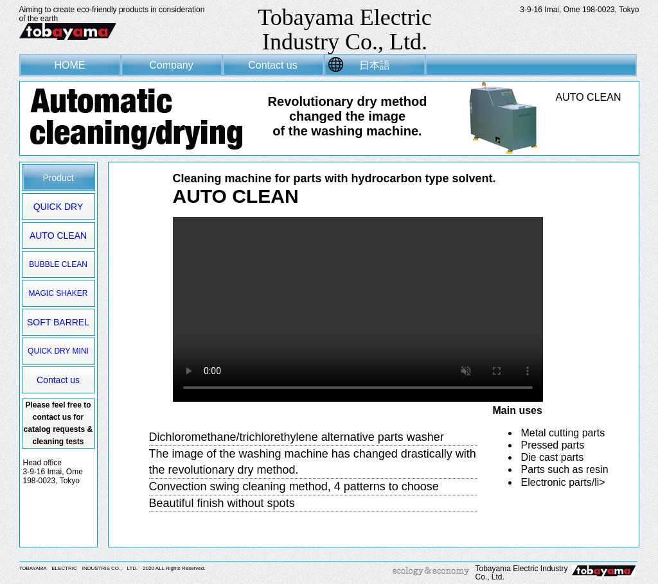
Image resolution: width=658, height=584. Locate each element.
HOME (70, 65)
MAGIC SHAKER (57, 293)
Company (171, 65)
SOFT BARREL (58, 322)
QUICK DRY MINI (58, 351)
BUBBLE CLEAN (58, 264)
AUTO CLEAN (58, 235)
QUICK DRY (58, 207)
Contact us (272, 65)
